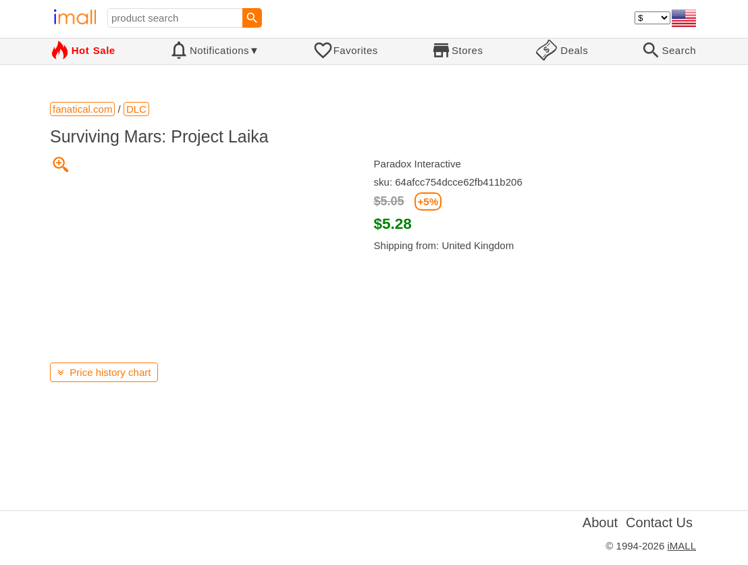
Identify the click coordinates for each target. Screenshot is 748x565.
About (600, 522)
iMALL (681, 545)
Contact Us (659, 522)
